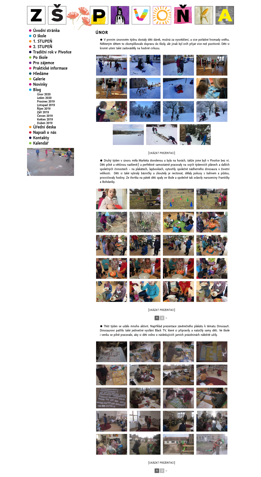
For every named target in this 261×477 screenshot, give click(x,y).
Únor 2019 (44, 130)
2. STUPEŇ (42, 46)
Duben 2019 (45, 123)
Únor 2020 (44, 94)
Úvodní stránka (46, 30)
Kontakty (41, 149)
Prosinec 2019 (46, 101)
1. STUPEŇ (42, 41)
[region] (50, 174)
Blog (37, 89)
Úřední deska (44, 139)
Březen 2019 (45, 126)
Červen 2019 (45, 116)
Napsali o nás (44, 144)
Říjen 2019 (44, 108)
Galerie (39, 79)
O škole (39, 35)
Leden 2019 (44, 134)
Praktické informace (50, 68)
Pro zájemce (43, 62)
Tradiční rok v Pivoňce (52, 52)
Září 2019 (43, 112)
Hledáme (40, 73)
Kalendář (41, 155)
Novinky (40, 84)
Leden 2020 (44, 98)
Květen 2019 (45, 119)
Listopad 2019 (46, 105)
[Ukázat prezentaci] (161, 153)
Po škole (40, 57)
